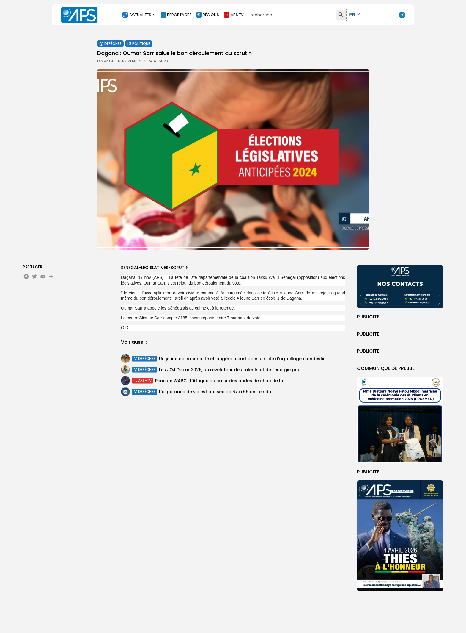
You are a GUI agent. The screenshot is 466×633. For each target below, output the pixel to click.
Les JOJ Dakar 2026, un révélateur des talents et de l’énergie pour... (232, 370)
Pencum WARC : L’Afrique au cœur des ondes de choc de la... (220, 382)
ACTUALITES (139, 15)
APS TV (234, 15)
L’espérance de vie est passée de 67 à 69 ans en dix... (216, 393)
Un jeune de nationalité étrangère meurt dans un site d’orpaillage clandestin (242, 359)
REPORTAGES (176, 15)
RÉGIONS (207, 15)
